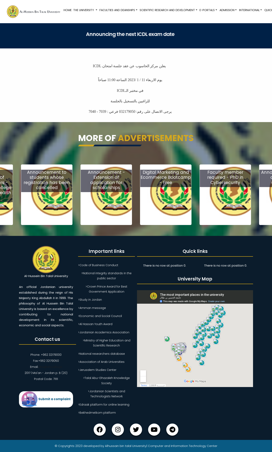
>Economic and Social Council (100, 316)
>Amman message (92, 308)
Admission (227, 10)
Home (68, 10)
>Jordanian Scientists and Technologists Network (106, 393)
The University (84, 10)
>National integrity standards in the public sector (106, 275)
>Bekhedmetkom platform (97, 413)
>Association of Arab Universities (101, 362)
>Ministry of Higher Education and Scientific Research (106, 342)
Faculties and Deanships (117, 10)
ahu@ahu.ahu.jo (50, 367)
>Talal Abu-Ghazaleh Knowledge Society (106, 380)
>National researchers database (101, 354)
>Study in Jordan (90, 300)
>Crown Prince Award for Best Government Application (106, 289)
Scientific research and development (167, 10)
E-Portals (207, 10)
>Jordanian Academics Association (103, 332)
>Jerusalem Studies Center (97, 370)
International (249, 10)
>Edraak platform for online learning (103, 405)
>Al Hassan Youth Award (95, 324)
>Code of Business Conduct (98, 265)
